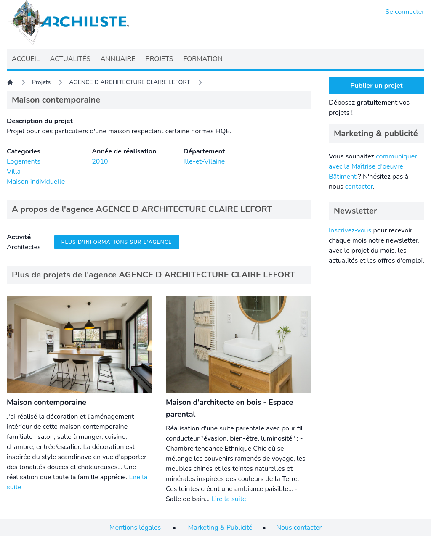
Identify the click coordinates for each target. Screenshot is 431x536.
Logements (23, 161)
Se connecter (405, 11)
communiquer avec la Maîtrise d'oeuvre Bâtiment (373, 166)
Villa (14, 171)
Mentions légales (135, 527)
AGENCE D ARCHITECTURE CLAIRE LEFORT (129, 82)
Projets (41, 82)
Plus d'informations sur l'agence (116, 242)
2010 (100, 161)
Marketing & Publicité (220, 527)
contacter (359, 186)
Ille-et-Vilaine (204, 161)
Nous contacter (299, 527)
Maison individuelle (36, 181)
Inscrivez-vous (350, 230)
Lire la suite (228, 499)
